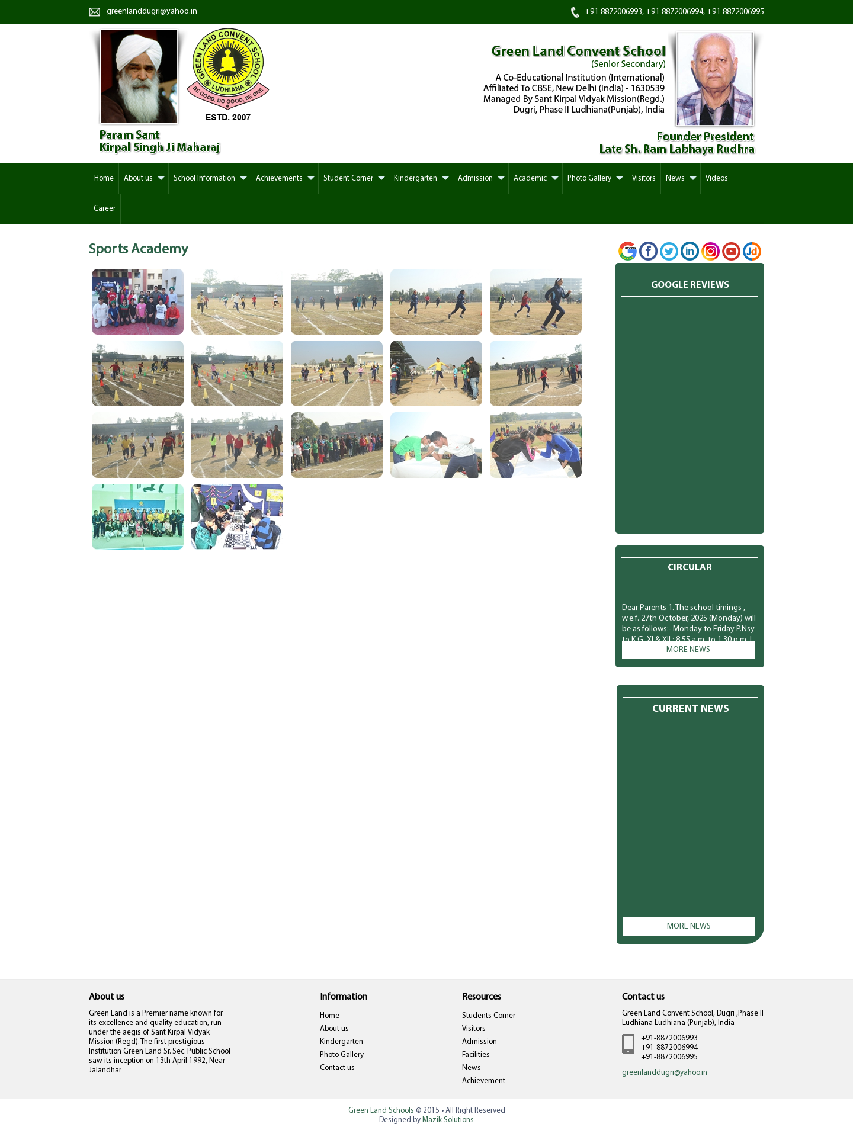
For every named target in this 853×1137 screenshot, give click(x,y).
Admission (475, 178)
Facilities (476, 1055)
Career (105, 209)
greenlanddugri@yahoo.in (152, 11)
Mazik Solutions (448, 1120)
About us (334, 1029)
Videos (717, 178)
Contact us (337, 1068)
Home (329, 1016)
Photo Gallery (589, 178)
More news (688, 649)
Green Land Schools (381, 1110)
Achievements (279, 178)
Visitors (644, 178)
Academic (530, 178)
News (675, 178)
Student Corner (348, 178)
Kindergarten (415, 178)
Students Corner (488, 1016)
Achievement (483, 1081)
